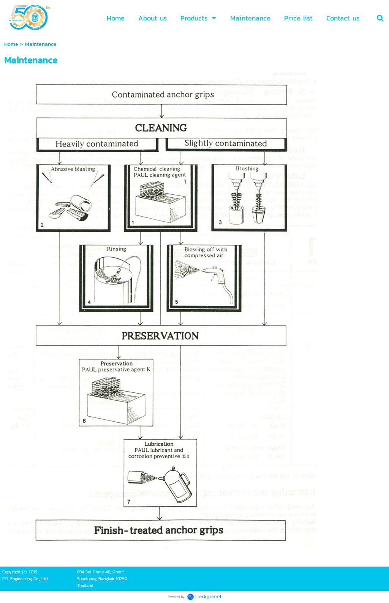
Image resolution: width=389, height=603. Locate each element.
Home (11, 44)
